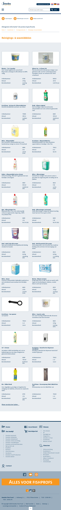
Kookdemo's (47, 451)
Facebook (24, 474)
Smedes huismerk (11, 435)
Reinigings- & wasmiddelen (35, 30)
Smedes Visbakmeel (12, 439)
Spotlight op (46, 434)
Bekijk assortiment (38, 18)
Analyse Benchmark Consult (51, 453)
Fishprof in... (46, 436)
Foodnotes (46, 439)
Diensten (46, 445)
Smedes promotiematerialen (14, 444)
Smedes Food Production (13, 455)
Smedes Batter (10, 456)
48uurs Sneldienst (48, 458)
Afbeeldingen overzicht (22, 18)
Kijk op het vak (10, 446)
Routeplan (46, 460)
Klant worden (29, 504)
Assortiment (10, 30)
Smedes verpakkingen (12, 442)
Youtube (30, 474)
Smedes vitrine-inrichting (13, 441)
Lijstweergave (8, 18)
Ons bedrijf (10, 431)
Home (3, 30)
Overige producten (21, 30)
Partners (8, 449)
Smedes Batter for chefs (43, 4)
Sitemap (44, 504)
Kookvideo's (47, 456)
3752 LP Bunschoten (32, 497)
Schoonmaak (47, 462)
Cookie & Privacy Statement (27, 506)
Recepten (46, 454)
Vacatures (8, 453)
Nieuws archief (47, 441)
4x (43, 432)
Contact (9, 466)
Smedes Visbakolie (11, 437)
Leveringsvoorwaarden (9, 506)
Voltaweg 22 (20, 497)
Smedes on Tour (48, 438)
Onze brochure (10, 451)
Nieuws (46, 427)
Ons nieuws (46, 431)
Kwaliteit (8, 448)
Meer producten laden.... (10, 404)
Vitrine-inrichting (48, 449)
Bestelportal (33, 431)
